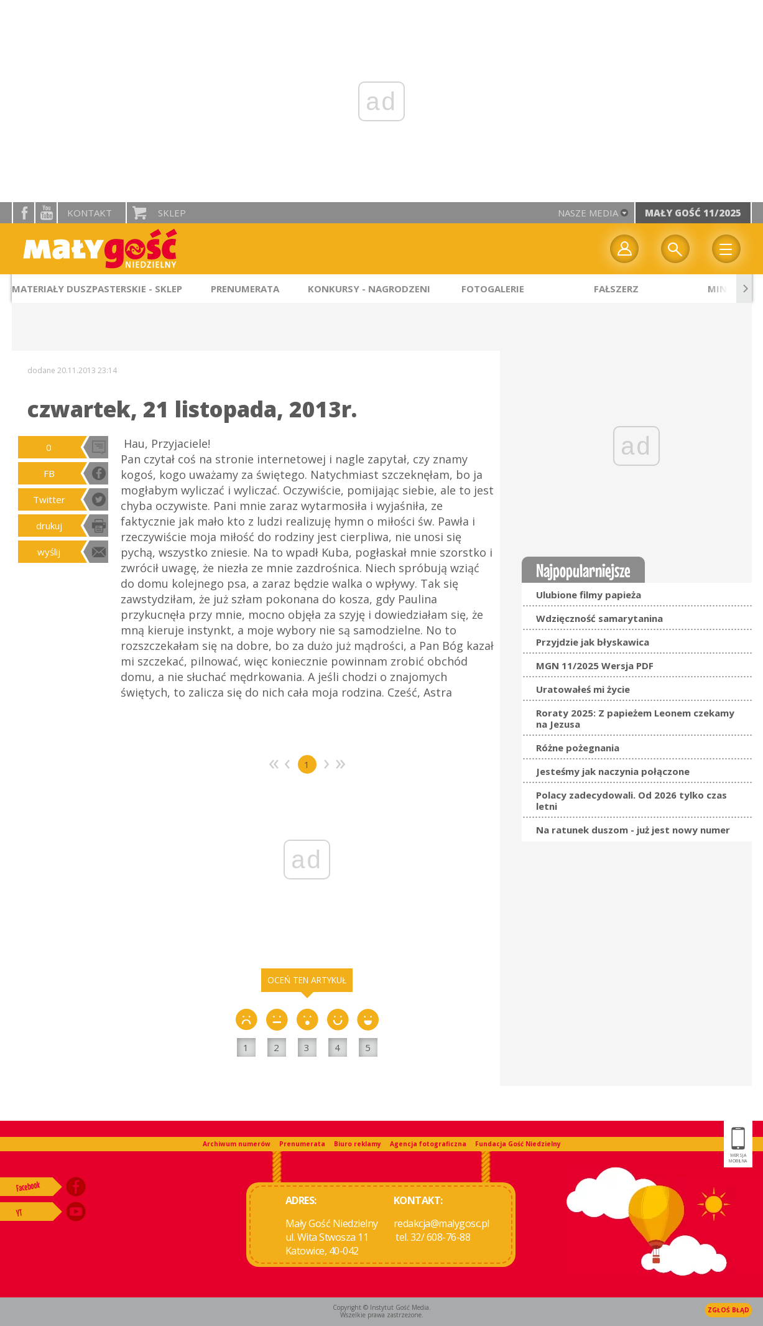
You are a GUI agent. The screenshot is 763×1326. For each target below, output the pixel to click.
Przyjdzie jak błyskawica (592, 641)
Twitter (49, 499)
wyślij (48, 551)
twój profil (624, 248)
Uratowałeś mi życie (583, 689)
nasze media (588, 212)
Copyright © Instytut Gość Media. (382, 1307)
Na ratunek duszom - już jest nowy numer (633, 829)
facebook (23, 212)
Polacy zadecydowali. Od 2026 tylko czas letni (631, 800)
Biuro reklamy (357, 1143)
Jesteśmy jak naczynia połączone (613, 771)
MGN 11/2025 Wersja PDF (595, 665)
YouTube (46, 212)
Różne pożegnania (577, 747)
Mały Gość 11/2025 (693, 212)
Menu (726, 248)
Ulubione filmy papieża (588, 594)
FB (49, 473)
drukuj (49, 525)
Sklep (172, 212)
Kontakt (89, 212)
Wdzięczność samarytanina (599, 618)
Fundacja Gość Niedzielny (518, 1143)
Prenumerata (302, 1143)
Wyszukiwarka (675, 248)
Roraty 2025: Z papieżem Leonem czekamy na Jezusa (635, 718)
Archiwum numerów (237, 1143)
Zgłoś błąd (728, 1309)
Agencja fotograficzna (428, 1143)
